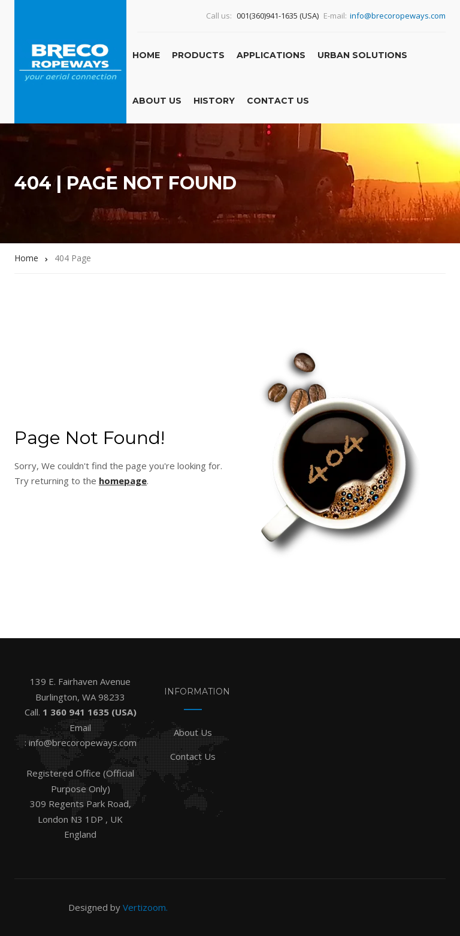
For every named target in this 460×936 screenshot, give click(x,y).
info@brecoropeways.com (398, 15)
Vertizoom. (145, 907)
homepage (123, 481)
